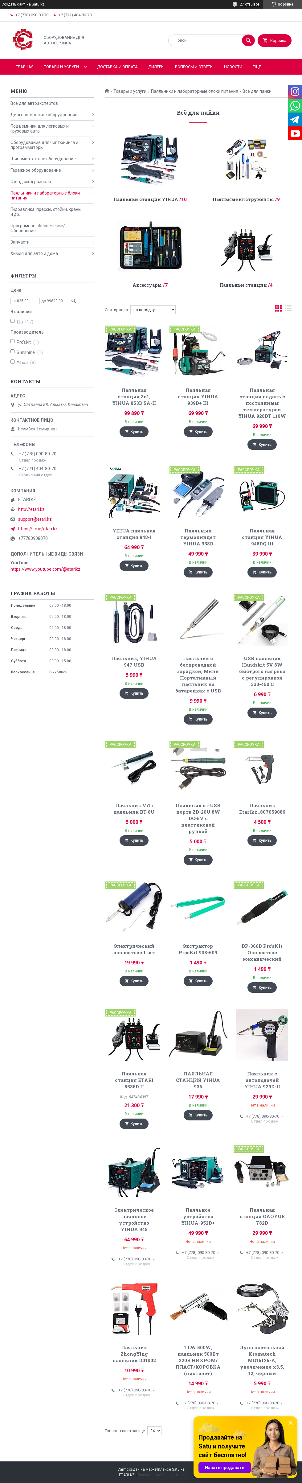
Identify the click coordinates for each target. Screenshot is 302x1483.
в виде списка (288, 309)
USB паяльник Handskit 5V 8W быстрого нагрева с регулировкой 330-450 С (262, 671)
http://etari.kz (31, 509)
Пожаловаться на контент (160, 1475)
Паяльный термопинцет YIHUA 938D (198, 537)
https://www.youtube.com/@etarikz (45, 569)
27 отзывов (250, 4)
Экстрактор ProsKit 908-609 (198, 949)
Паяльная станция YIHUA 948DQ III (262, 537)
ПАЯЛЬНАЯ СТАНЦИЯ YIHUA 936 (198, 1080)
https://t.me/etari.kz (38, 528)
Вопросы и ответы (194, 66)
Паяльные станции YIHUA (145, 199)
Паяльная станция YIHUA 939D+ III (198, 396)
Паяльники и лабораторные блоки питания (194, 91)
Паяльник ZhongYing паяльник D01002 (134, 1353)
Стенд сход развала (30, 181)
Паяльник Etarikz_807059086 (262, 808)
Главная (25, 66)
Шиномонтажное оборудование (43, 158)
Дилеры (156, 66)
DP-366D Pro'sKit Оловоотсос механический (262, 952)
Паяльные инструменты (243, 199)
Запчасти (20, 242)
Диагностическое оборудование (43, 114)
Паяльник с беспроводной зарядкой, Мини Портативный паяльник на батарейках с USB (198, 674)
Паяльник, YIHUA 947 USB (134, 661)
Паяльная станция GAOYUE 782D (262, 1216)
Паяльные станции (243, 285)
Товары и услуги (129, 91)
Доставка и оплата (117, 66)
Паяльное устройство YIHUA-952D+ (198, 1216)
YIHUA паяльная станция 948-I (134, 534)
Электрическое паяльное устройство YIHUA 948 (134, 1219)
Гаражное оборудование (35, 170)
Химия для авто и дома (34, 253)
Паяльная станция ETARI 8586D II (134, 1080)
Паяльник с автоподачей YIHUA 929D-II (262, 1080)
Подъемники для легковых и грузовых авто (39, 129)
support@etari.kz (35, 519)
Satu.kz (178, 1469)
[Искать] (248, 40)
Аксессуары (147, 285)
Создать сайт (13, 4)
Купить (137, 431)
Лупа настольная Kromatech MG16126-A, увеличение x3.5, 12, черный (262, 1360)
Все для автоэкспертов (34, 103)
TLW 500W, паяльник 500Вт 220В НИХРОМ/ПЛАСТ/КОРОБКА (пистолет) (198, 1360)
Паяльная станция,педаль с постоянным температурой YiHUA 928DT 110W (262, 403)
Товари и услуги (61, 66)
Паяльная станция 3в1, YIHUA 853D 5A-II (134, 396)
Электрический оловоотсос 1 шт (134, 949)
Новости (233, 66)
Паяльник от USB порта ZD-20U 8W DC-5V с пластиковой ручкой (198, 818)
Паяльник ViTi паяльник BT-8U (134, 808)
